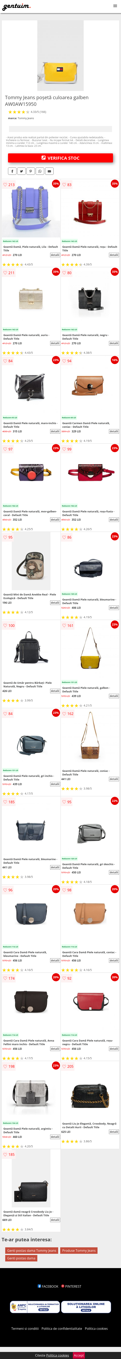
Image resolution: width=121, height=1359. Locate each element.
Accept (79, 1355)
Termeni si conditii (25, 1328)
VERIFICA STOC (61, 158)
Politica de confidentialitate (62, 1328)
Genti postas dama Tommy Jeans (31, 1250)
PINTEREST (71, 1286)
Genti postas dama (21, 1258)
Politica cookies (96, 1328)
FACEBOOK (48, 1286)
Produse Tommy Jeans (79, 1250)
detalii (55, 255)
